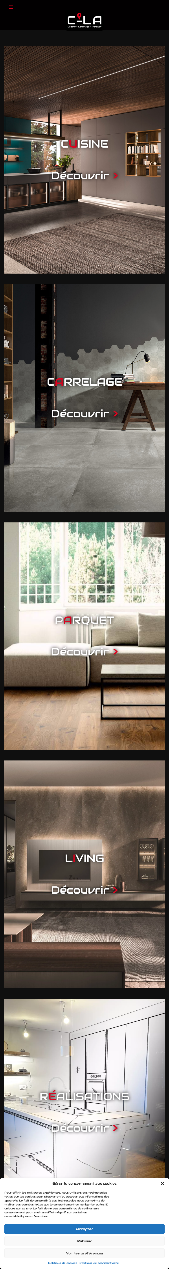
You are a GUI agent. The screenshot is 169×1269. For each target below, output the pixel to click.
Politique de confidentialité (99, 1263)
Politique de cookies (62, 1263)
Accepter (84, 1229)
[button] (162, 1183)
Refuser (84, 1241)
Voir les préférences (84, 1253)
